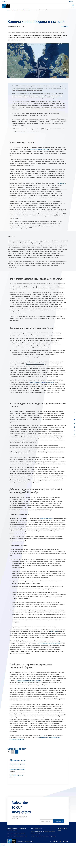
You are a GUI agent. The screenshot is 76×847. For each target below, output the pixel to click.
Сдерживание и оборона (45, 737)
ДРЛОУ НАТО (54, 631)
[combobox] (71, 2)
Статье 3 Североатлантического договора (29, 680)
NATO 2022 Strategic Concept (16, 775)
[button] (71, 2)
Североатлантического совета (35, 364)
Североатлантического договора (39, 149)
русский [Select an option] (63, 26)
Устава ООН (61, 183)
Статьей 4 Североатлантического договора (41, 382)
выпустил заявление (46, 518)
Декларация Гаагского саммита (17, 769)
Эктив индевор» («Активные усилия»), (49, 643)
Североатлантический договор (17, 764)
